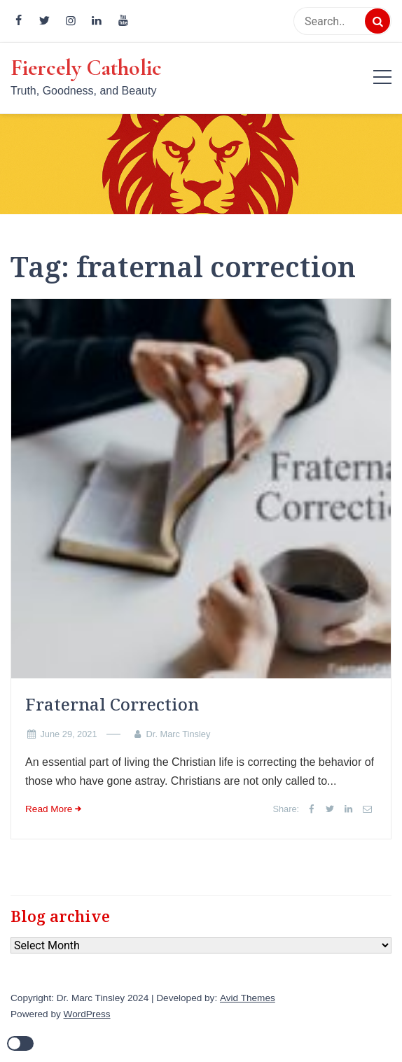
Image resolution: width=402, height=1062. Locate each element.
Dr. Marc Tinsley (178, 734)
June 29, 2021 (68, 734)
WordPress (87, 1014)
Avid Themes (247, 998)
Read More (48, 809)
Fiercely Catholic (86, 68)
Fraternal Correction (112, 703)
